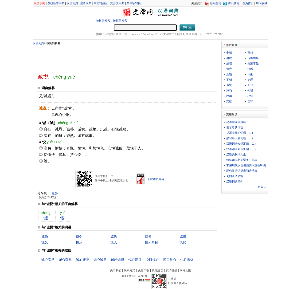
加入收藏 (261, 3)
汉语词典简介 (234, 181)
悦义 (44, 242)
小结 (250, 96)
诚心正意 (82, 259)
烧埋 (229, 63)
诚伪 (113, 236)
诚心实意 (48, 259)
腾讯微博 (233, 3)
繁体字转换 (134, 3)
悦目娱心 (152, 259)
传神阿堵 (253, 58)
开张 (250, 85)
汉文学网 (39, 3)
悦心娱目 (134, 259)
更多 (54, 193)
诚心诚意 (100, 259)
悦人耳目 (151, 242)
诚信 (183, 236)
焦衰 (229, 69)
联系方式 (129, 270)
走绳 (250, 79)
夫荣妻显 (253, 63)
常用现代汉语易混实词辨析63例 (246, 165)
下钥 (229, 79)
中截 (229, 52)
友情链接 (171, 270)
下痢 (250, 74)
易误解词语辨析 (236, 122)
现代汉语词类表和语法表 (241, 170)
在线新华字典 (55, 3)
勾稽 (250, 90)
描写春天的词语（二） (240, 133)
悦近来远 (187, 259)
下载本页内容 (155, 179)
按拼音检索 (103, 20)
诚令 (79, 236)
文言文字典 (117, 3)
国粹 (250, 101)
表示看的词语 (234, 127)
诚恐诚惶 (117, 259)
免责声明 (143, 270)
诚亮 (44, 236)
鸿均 (229, 90)
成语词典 (85, 3)
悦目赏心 (169, 259)
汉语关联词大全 (236, 154)
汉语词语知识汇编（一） (241, 149)
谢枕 (229, 58)
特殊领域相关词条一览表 (241, 160)
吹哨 (229, 96)
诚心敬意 (65, 259)
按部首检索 (120, 20)
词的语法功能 (234, 176)
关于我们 (115, 270)
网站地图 (185, 270)
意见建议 (157, 270)
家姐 (250, 52)
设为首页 (248, 3)
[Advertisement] (119, 57)
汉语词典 (72, 3)
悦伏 (183, 242)
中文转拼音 (101, 3)
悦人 (113, 242)
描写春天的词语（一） (240, 138)
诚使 (148, 236)
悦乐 (79, 242)
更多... (262, 187)
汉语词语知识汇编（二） (241, 143)
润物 (229, 74)
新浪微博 (215, 3)
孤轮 (229, 85)
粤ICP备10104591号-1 (135, 276)
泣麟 (250, 69)
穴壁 (229, 101)
